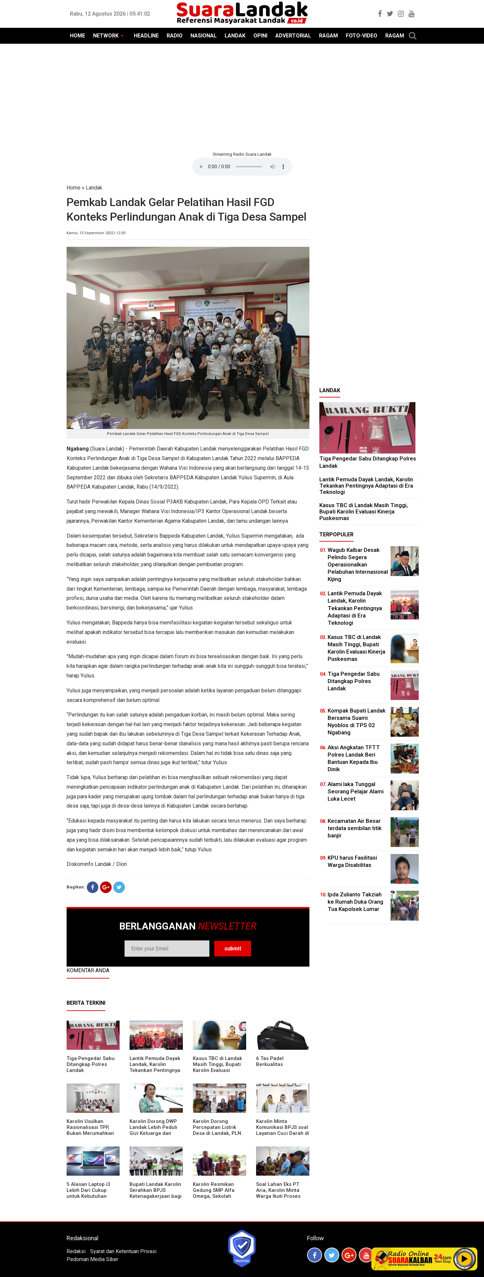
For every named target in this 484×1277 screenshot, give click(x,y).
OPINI (260, 35)
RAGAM (328, 35)
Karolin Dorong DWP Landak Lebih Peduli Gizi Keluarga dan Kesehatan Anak (153, 1130)
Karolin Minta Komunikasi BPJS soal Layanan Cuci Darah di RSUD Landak (282, 1130)
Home (74, 188)
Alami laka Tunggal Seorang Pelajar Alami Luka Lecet (356, 791)
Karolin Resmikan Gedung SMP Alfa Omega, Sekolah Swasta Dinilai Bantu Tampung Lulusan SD (217, 1196)
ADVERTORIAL (293, 35)
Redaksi (76, 1251)
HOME (77, 35)
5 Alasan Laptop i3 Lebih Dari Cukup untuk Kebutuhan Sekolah (88, 1193)
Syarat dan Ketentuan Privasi (123, 1251)
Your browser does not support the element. (242, 167)
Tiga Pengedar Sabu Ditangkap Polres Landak (91, 1064)
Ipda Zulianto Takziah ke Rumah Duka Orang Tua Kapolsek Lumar (355, 901)
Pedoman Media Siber (92, 1259)
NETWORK (106, 35)
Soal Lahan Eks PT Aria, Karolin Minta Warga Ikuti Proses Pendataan (278, 1193)
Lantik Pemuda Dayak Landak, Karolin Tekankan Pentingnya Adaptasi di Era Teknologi (155, 1070)
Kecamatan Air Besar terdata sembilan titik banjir (355, 828)
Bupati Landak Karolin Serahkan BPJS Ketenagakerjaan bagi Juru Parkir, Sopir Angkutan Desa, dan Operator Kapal (156, 1199)
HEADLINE (146, 35)
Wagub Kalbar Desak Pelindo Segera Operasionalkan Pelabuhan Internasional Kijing (358, 564)
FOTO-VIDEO (361, 35)
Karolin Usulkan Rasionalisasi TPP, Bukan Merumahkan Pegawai (90, 1130)
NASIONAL (203, 35)
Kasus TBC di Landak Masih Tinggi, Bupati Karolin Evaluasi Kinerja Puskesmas (217, 1067)
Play (464, 1258)
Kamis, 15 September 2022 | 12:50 (96, 233)
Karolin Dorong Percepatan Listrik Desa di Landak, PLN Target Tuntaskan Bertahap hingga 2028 (219, 1133)
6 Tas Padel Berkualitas (270, 1061)
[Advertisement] (242, 96)
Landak (94, 188)
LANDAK (235, 35)
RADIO (175, 35)
